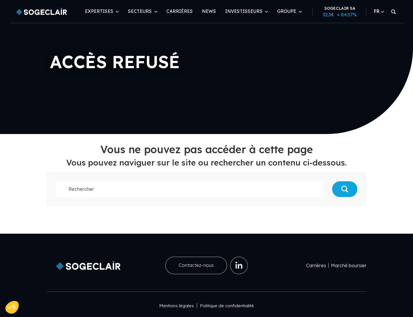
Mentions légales (176, 305)
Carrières (179, 11)
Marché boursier (349, 265)
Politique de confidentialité (227, 305)
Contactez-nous (196, 265)
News (209, 11)
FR (379, 11)
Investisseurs (243, 11)
